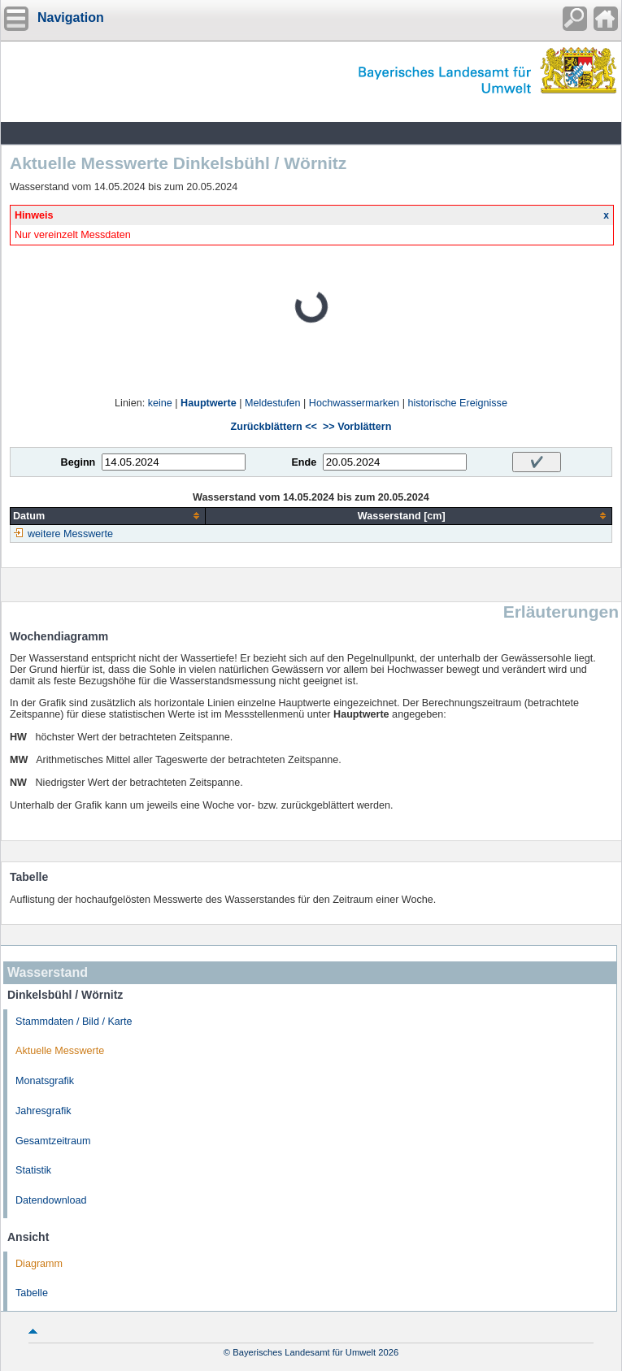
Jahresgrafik (43, 1111)
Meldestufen (273, 403)
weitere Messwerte (70, 534)
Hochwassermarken (354, 403)
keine (160, 403)
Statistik (33, 1170)
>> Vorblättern (357, 426)
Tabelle (31, 1293)
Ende (303, 462)
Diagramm (39, 1263)
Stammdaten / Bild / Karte (74, 1021)
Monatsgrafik (44, 1081)
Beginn (78, 462)
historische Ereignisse (457, 403)
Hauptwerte (209, 403)
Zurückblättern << (274, 426)
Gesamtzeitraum (52, 1141)
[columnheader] (108, 515)
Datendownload (51, 1200)
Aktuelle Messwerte (59, 1050)
